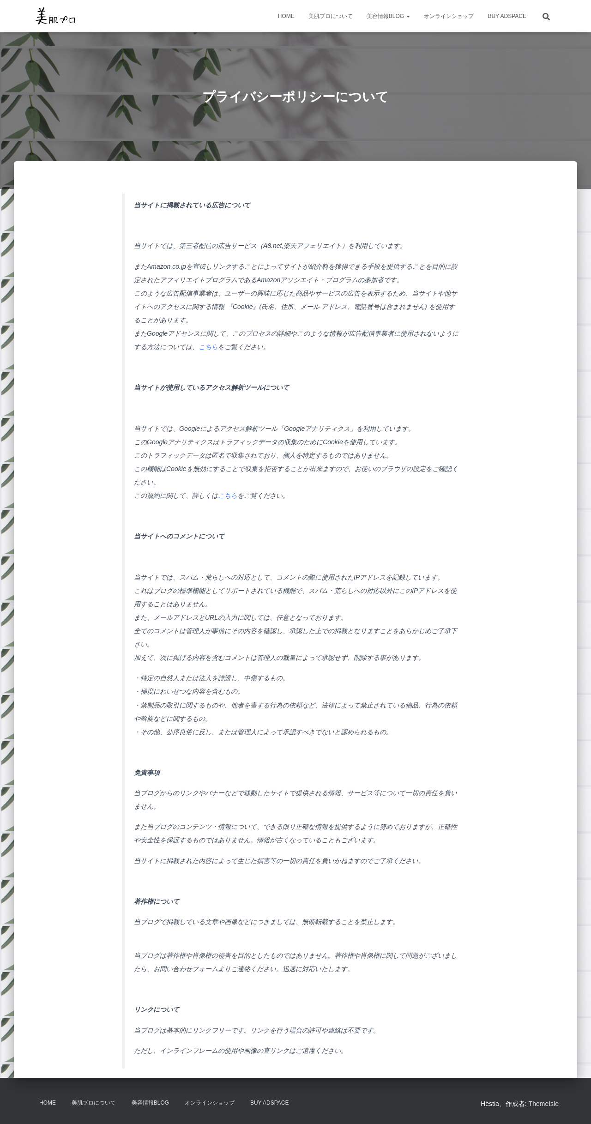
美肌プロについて (330, 16)
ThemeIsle (544, 1103)
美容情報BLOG (388, 16)
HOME (286, 16)
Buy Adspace (507, 16)
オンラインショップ (449, 16)
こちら (208, 346)
